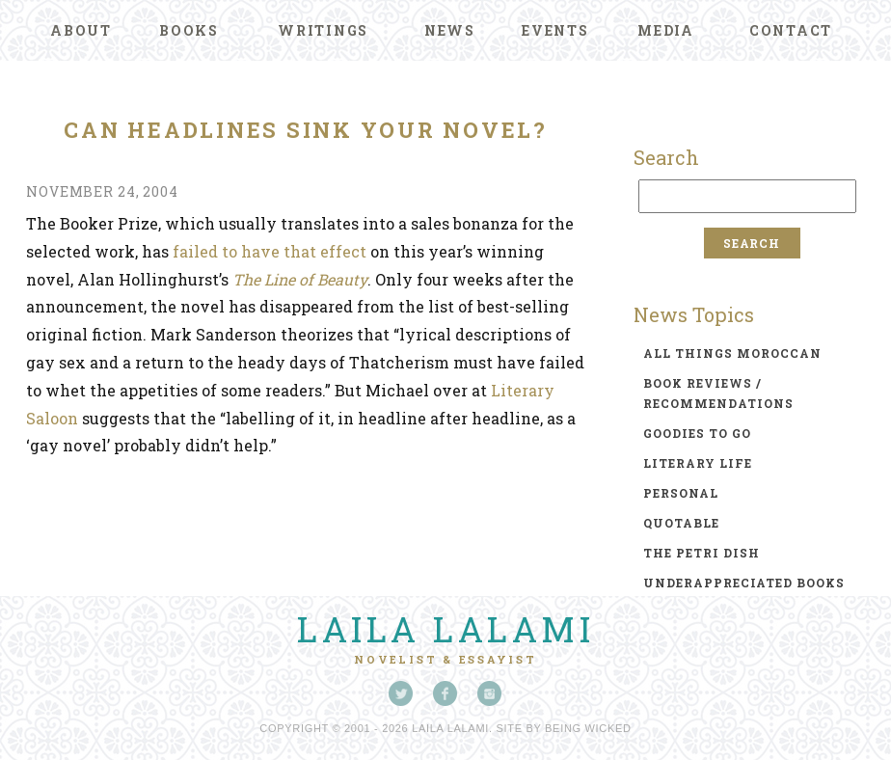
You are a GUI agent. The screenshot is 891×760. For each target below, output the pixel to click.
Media (665, 30)
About (81, 30)
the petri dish (701, 552)
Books (189, 30)
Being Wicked (588, 728)
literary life (697, 463)
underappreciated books (744, 582)
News (449, 30)
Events (555, 30)
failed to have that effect (269, 251)
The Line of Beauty (299, 279)
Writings (323, 30)
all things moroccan (732, 353)
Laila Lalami (445, 629)
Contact (790, 30)
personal (680, 493)
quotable (681, 522)
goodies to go (697, 433)
